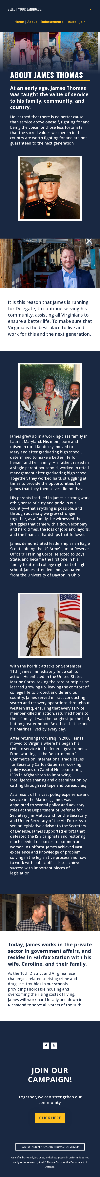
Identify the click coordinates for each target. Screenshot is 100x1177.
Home (19, 22)
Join (83, 22)
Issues (71, 22)
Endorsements (51, 22)
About (32, 22)
